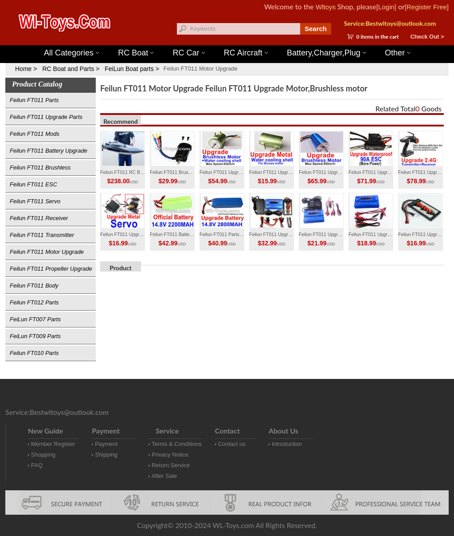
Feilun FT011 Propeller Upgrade (51, 268)
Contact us (232, 444)
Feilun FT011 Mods (34, 133)
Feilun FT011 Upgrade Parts (46, 117)
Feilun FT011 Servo (35, 201)
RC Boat (135, 52)
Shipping (106, 454)
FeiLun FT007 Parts (35, 319)
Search (316, 28)
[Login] (386, 7)
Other (397, 52)
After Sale (164, 476)
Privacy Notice (170, 454)
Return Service (171, 465)
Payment (106, 444)
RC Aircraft (246, 52)
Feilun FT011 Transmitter (42, 235)
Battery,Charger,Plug (326, 52)
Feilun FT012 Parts (34, 302)
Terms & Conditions (177, 444)
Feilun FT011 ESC (33, 184)
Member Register (53, 444)
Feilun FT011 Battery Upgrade (48, 150)
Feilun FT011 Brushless (40, 167)
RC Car (189, 52)
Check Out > (427, 36)
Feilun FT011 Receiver (39, 218)
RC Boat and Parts (68, 68)
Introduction (287, 444)
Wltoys (326, 7)
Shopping (43, 454)
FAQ (37, 465)
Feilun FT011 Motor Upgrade (201, 68)
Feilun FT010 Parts (34, 353)
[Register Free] (427, 7)
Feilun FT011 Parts (34, 100)
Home (23, 68)
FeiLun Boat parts (129, 68)
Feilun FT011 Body (34, 285)
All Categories (71, 52)
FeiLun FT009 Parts (35, 336)
